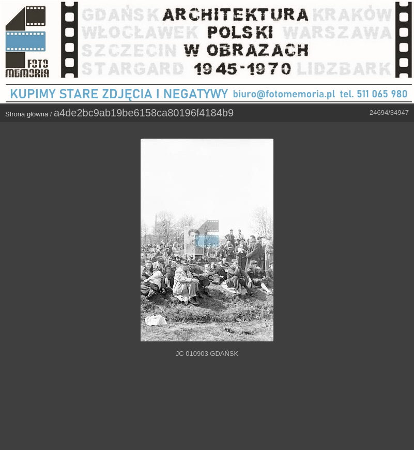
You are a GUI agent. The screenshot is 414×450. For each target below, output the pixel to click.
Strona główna (26, 114)
